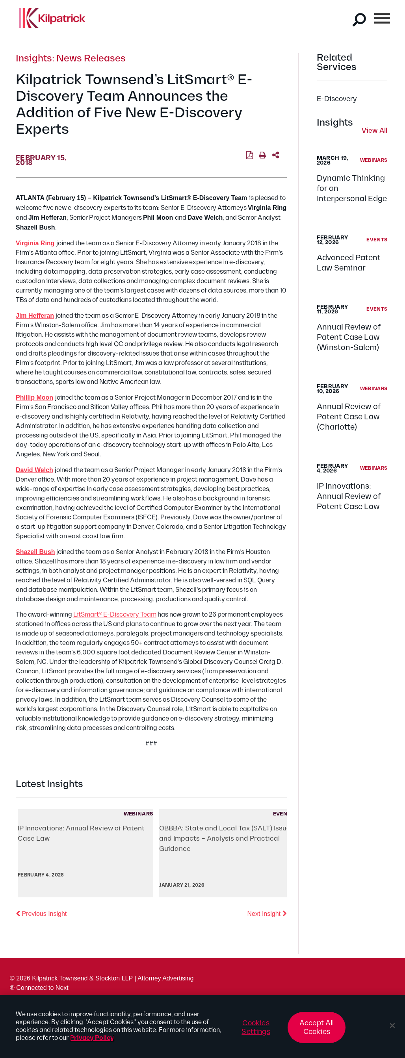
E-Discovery (337, 99)
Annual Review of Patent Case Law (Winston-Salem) (349, 337)
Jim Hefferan (35, 315)
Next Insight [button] (267, 913)
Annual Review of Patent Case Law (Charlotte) (349, 417)
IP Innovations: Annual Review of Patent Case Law (349, 496)
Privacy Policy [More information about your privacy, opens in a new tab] (92, 1038)
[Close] (392, 1025)
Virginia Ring (35, 243)
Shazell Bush (35, 551)
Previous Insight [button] (41, 913)
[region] (202, 1026)
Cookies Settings (256, 1027)
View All (374, 131)
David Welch (34, 470)
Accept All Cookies (316, 1027)
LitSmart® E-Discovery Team (114, 615)
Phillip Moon (34, 397)
